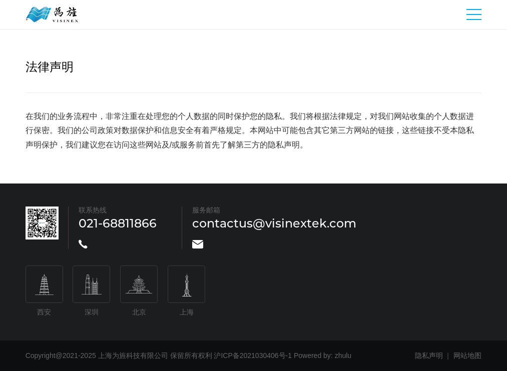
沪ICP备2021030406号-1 (253, 356)
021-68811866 (118, 223)
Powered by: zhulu (322, 356)
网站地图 (467, 356)
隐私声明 (429, 356)
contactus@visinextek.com (274, 223)
